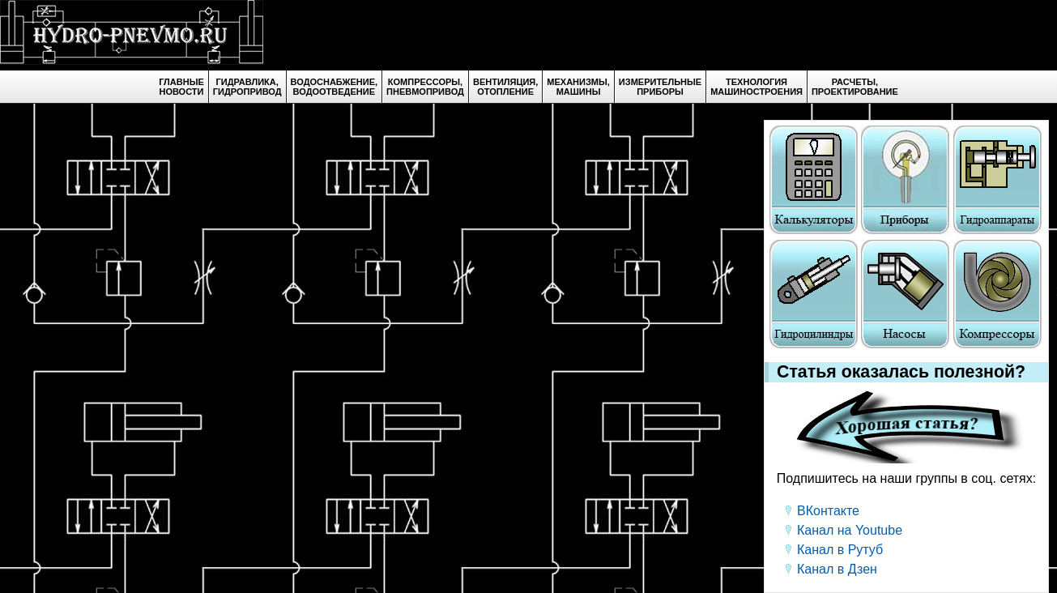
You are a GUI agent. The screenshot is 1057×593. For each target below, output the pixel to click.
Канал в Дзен (837, 569)
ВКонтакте (828, 511)
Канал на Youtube (849, 530)
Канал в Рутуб (840, 550)
